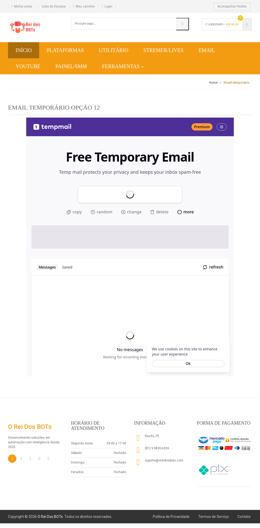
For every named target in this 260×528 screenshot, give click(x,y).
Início (24, 50)
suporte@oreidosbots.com (164, 460)
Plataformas (65, 50)
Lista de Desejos (54, 6)
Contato (244, 517)
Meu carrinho (85, 6)
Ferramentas (122, 66)
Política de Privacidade (171, 517)
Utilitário (113, 50)
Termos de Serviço (213, 517)
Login (108, 6)
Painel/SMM (71, 66)
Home (213, 82)
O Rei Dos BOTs (50, 517)
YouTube (28, 66)
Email (207, 50)
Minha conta (23, 6)
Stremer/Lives (163, 50)
